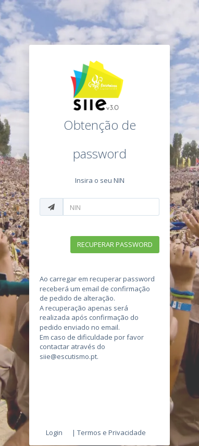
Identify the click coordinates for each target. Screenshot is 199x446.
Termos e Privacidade (111, 432)
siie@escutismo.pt (68, 356)
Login (54, 432)
